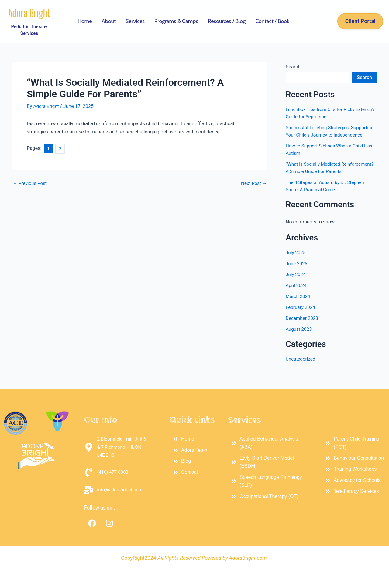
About (109, 21)
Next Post (253, 182)
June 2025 (297, 278)
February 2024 (301, 322)
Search (293, 67)
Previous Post (31, 182)
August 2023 (299, 344)
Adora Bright (29, 13)
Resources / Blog (227, 21)
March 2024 (299, 311)
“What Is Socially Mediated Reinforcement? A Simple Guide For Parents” (324, 178)
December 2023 (303, 333)
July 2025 (296, 267)
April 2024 (297, 300)
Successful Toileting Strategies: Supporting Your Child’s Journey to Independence (323, 135)
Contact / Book (272, 21)
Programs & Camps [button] (176, 21)
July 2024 (296, 289)
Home (84, 21)
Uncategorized (301, 373)
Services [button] (135, 21)
